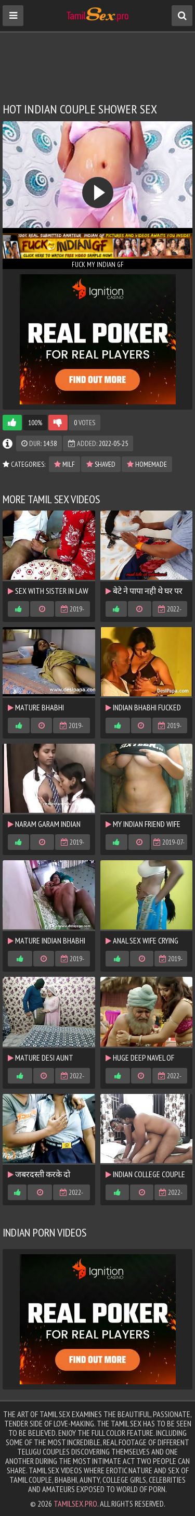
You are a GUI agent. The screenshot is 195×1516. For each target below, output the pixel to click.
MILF (64, 464)
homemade (147, 464)
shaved (100, 464)
